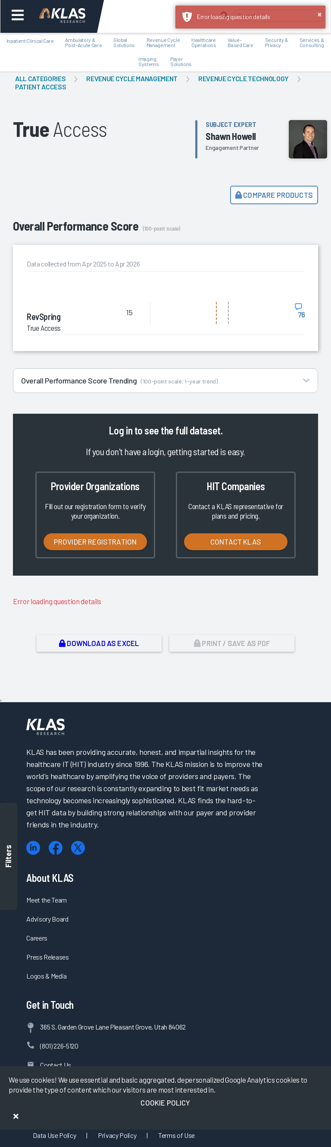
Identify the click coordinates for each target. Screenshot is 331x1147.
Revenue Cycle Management (132, 78)
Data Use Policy (54, 1135)
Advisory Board (47, 919)
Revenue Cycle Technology (243, 78)
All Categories (40, 78)
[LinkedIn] (33, 848)
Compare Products (274, 194)
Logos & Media (46, 976)
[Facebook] (55, 848)
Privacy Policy (117, 1135)
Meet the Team (46, 900)
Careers (36, 938)
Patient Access (40, 86)
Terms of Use (176, 1135)
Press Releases (47, 957)
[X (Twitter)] (78, 848)
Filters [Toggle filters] (8, 856)
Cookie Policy (165, 1102)
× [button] (320, 14)
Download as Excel (99, 643)
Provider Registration (95, 541)
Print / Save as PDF (232, 643)
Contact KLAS (235, 541)
